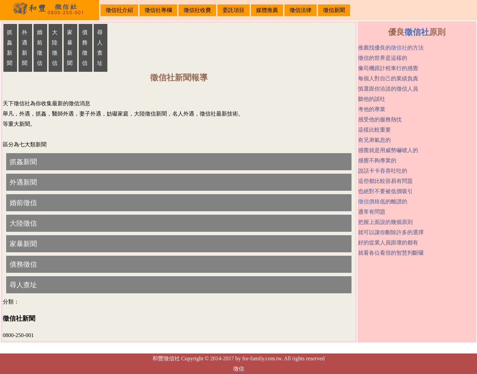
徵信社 (417, 32)
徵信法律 (301, 10)
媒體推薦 (267, 10)
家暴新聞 (69, 47)
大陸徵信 (54, 47)
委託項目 (233, 10)
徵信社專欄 (158, 10)
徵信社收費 (197, 10)
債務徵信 (85, 47)
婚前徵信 (39, 47)
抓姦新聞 (9, 47)
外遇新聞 (24, 47)
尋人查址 (100, 47)
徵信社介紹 (119, 10)
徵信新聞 (334, 10)
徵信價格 (369, 201)
